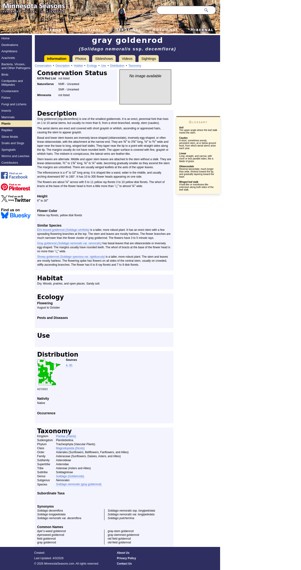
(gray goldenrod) (78, 484)
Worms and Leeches (15, 156)
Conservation (43, 65)
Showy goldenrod (71, 256)
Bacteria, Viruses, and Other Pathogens (16, 66)
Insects (6, 110)
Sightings (148, 59)
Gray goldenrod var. (69, 243)
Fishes (5, 97)
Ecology (92, 65)
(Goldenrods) (70, 476)
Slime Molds (9, 136)
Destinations (9, 45)
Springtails (8, 149)
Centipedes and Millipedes (12, 82)
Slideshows (104, 59)
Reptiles (6, 130)
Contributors (9, 162)
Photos (80, 59)
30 (70, 365)
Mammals (8, 117)
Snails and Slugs (12, 143)
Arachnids (8, 58)
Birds (4, 74)
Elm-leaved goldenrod (63, 230)
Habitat (78, 65)
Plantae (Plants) (66, 436)
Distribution (117, 65)
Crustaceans (10, 91)
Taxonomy (134, 65)
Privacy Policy (126, 558)
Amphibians (9, 51)
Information (57, 59)
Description (62, 65)
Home (5, 38)
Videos (127, 59)
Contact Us (124, 563)
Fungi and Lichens (13, 104)
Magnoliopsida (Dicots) (70, 448)
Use (103, 65)
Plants (6, 123)
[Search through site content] (179, 10)
